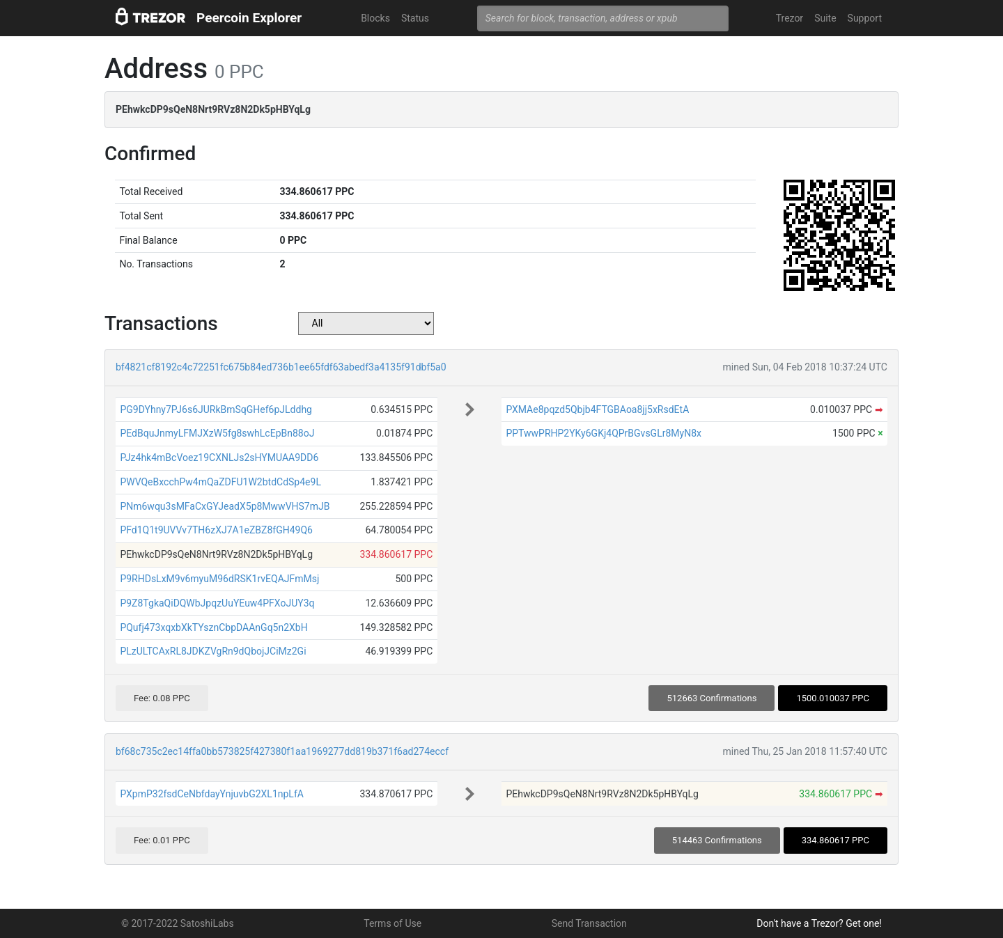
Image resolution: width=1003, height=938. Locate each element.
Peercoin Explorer (249, 18)
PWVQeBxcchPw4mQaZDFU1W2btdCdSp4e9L (220, 481)
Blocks (375, 18)
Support (865, 18)
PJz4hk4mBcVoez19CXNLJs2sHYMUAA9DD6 (219, 457)
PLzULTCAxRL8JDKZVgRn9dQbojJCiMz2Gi (213, 651)
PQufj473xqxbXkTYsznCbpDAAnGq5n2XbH (213, 627)
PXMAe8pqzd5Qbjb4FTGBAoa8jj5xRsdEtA (597, 409)
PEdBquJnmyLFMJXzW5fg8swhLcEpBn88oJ (217, 433)
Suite (825, 18)
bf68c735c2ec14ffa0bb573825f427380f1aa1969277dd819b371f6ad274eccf (282, 751)
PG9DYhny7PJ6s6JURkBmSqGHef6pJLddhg (216, 409)
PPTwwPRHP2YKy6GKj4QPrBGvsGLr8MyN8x (603, 433)
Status (415, 18)
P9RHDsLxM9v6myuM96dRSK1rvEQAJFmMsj (219, 578)
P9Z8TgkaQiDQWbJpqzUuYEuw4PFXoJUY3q (217, 603)
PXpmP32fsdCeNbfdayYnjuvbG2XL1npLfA (212, 793)
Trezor (789, 18)
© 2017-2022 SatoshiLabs (177, 923)
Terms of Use (392, 923)
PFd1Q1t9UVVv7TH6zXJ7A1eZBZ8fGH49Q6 (216, 530)
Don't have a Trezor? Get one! (819, 923)
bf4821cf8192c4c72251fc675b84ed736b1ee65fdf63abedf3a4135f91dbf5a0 (281, 367)
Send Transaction (589, 923)
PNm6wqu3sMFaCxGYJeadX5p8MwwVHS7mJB (224, 506)
